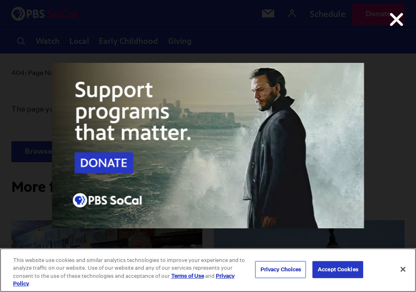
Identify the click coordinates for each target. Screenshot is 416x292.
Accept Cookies (338, 269)
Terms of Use (187, 276)
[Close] (403, 269)
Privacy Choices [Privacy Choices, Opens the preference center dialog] (280, 269)
